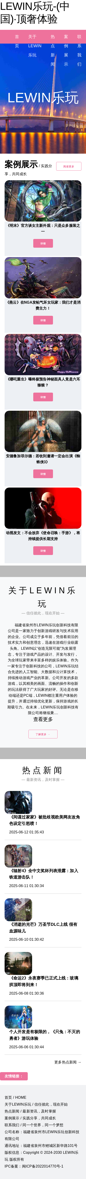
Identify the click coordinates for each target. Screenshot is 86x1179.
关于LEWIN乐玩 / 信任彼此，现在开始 (36, 1104)
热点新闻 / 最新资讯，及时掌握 (30, 1111)
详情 (43, 243)
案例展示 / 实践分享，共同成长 (30, 1118)
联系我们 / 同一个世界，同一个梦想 (34, 1125)
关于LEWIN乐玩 (35, 45)
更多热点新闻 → (67, 1062)
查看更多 (43, 719)
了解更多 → (43, 734)
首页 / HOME (15, 1097)
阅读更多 (68, 166)
